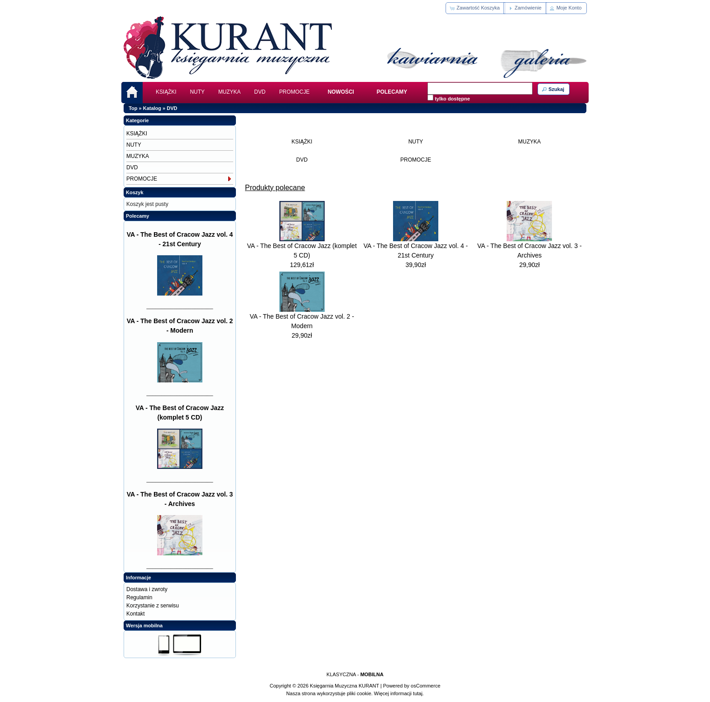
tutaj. (418, 693)
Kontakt (135, 614)
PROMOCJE (294, 92)
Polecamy (137, 216)
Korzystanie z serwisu (152, 605)
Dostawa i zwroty (147, 589)
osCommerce (425, 685)
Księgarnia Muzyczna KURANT (344, 685)
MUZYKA (229, 92)
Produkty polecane (275, 187)
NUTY (197, 92)
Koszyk (135, 192)
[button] (475, 8)
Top (133, 108)
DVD (259, 92)
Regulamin (139, 597)
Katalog (152, 108)
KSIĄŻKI (166, 92)
